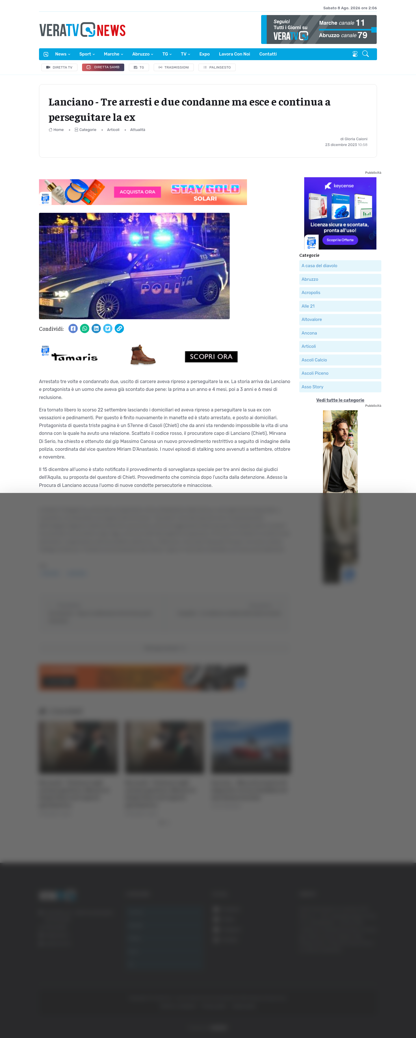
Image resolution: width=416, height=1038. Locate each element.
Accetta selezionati (357, 962)
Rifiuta (357, 981)
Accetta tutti (357, 943)
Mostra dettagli (315, 1017)
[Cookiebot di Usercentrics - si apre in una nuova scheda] (49, 1017)
